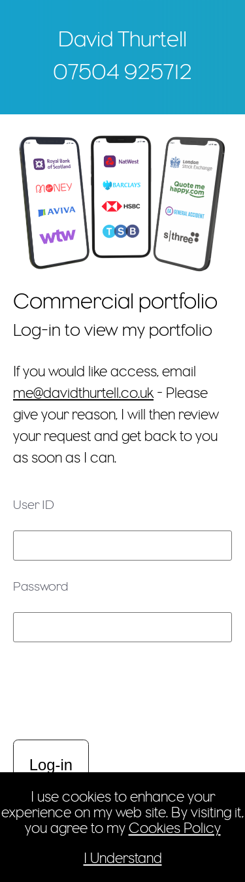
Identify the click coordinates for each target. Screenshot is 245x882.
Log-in (51, 765)
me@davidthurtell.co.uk (83, 392)
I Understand (123, 857)
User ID (33, 504)
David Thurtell (122, 38)
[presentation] (89, 692)
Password (40, 586)
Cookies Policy (175, 827)
